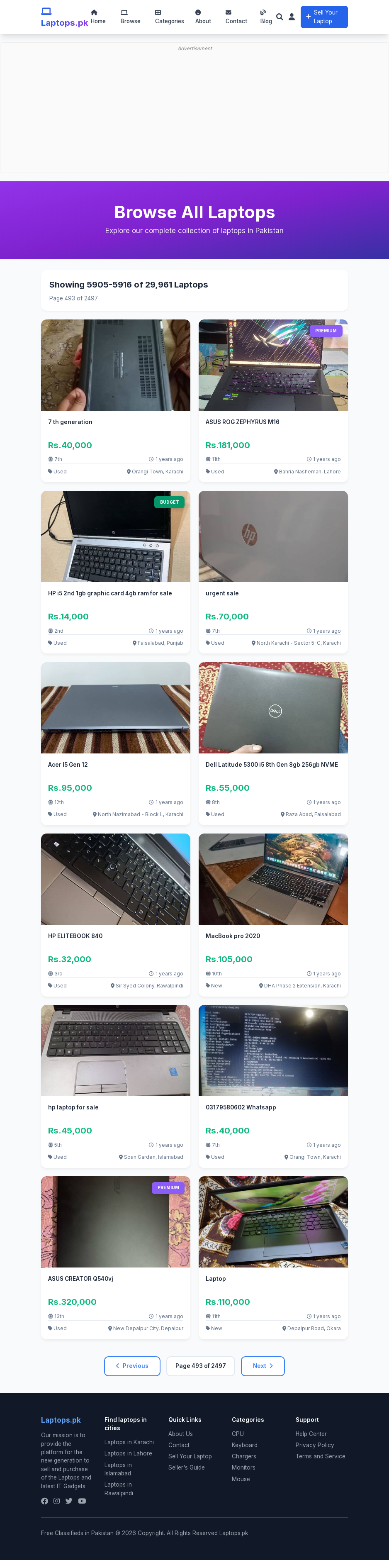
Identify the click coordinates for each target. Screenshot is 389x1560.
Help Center (311, 1434)
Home (98, 17)
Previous (132, 1366)
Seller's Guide (186, 1467)
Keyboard (245, 1445)
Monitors (243, 1467)
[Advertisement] (194, 85)
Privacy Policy (315, 1445)
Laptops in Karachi (129, 1442)
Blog (266, 17)
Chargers (244, 1456)
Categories (169, 17)
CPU (238, 1434)
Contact (236, 17)
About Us (180, 1434)
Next (263, 1366)
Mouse (241, 1479)
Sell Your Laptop (322, 16)
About (203, 17)
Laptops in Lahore (128, 1453)
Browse (131, 17)
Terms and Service (320, 1456)
